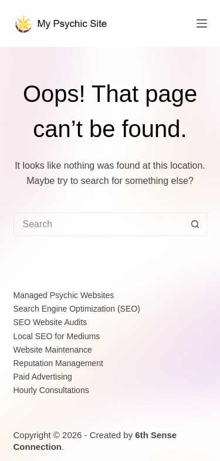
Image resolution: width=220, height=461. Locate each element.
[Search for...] (98, 224)
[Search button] (195, 224)
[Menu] (202, 23)
